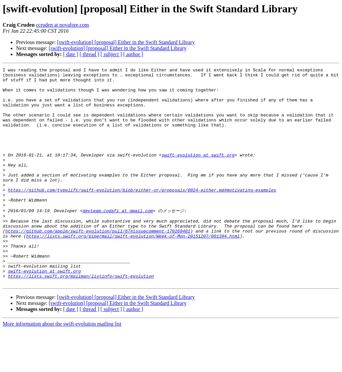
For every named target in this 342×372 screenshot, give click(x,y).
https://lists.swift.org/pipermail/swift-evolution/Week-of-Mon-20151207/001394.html (133, 269)
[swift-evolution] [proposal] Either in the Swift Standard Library (126, 42)
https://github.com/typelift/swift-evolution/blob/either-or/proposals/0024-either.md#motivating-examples (142, 215)
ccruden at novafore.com (62, 25)
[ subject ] (111, 54)
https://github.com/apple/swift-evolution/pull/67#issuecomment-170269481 (97, 263)
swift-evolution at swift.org (198, 173)
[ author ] (133, 54)
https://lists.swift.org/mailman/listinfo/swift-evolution (81, 317)
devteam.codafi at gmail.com (117, 239)
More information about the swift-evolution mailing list (62, 366)
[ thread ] (89, 54)
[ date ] (70, 54)
